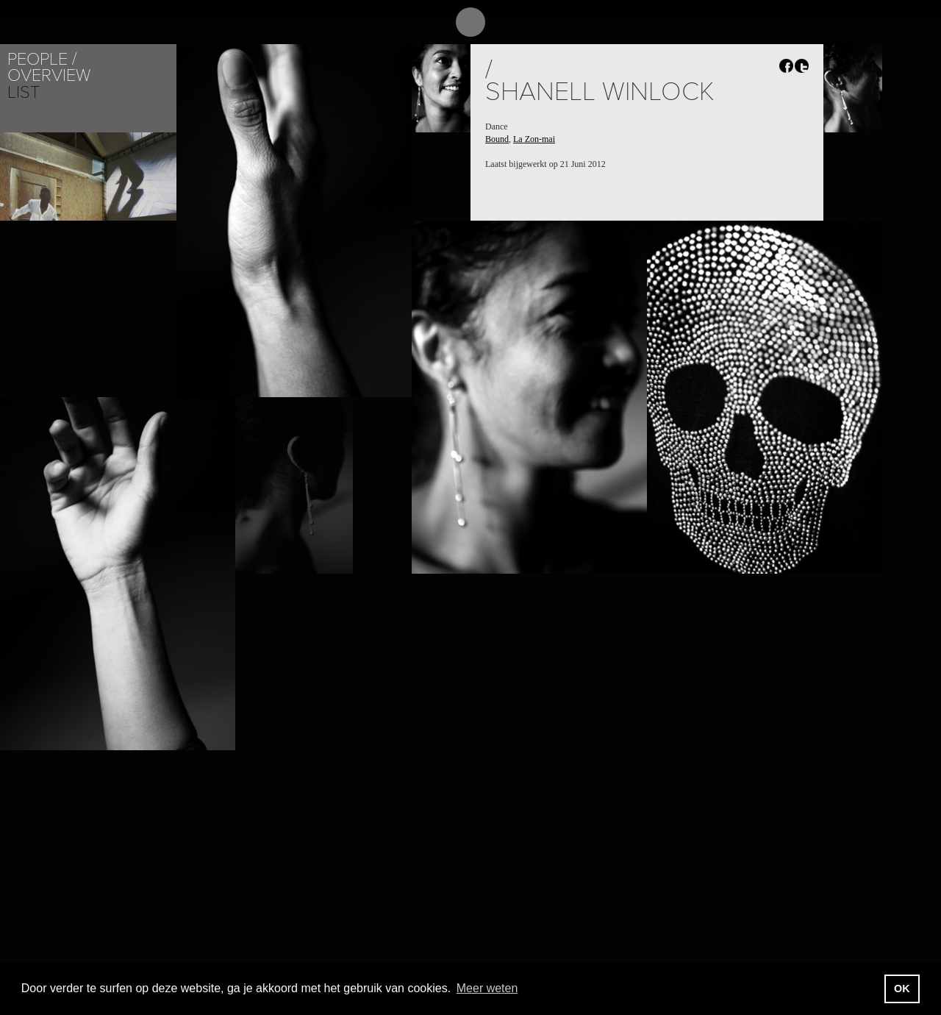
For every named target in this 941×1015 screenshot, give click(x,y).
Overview (48, 75)
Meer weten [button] (487, 988)
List (23, 92)
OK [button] (902, 988)
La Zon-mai (534, 139)
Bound (497, 139)
